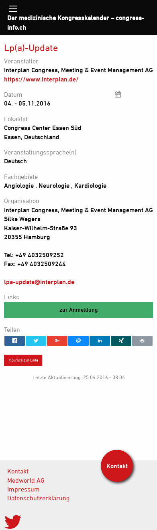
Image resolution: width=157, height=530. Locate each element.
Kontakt (18, 471)
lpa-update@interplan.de (39, 281)
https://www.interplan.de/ (41, 79)
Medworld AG (26, 480)
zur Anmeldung (78, 309)
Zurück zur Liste (23, 359)
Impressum (23, 489)
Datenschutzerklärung (38, 498)
